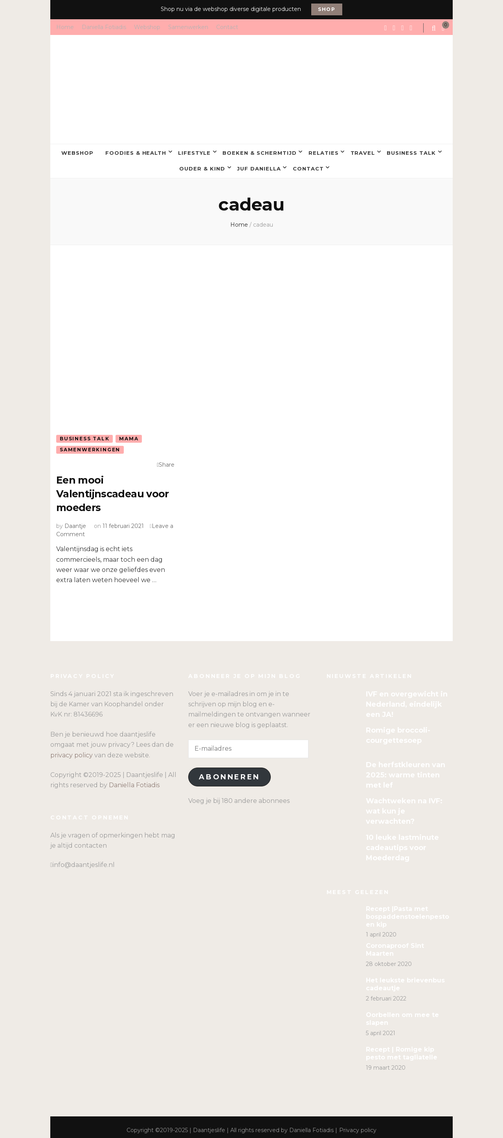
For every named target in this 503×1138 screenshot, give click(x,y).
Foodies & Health (136, 151)
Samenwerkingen (90, 444)
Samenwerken (188, 26)
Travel (363, 151)
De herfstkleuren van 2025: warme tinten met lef (405, 768)
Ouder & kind (202, 164)
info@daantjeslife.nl (84, 858)
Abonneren (229, 770)
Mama (128, 433)
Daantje (75, 519)
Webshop (147, 26)
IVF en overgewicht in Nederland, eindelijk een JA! (407, 697)
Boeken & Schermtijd (259, 151)
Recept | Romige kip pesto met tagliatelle (401, 1047)
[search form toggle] (434, 28)
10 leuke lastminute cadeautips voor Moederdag (402, 841)
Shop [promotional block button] (327, 9)
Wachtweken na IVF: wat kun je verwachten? (404, 804)
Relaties (323, 151)
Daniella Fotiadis (104, 26)
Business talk (411, 151)
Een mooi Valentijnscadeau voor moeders (103, 488)
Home (65, 26)
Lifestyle (194, 151)
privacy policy (71, 748)
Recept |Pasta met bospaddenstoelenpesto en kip (407, 910)
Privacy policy (357, 1123)
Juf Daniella (259, 164)
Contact (227, 26)
